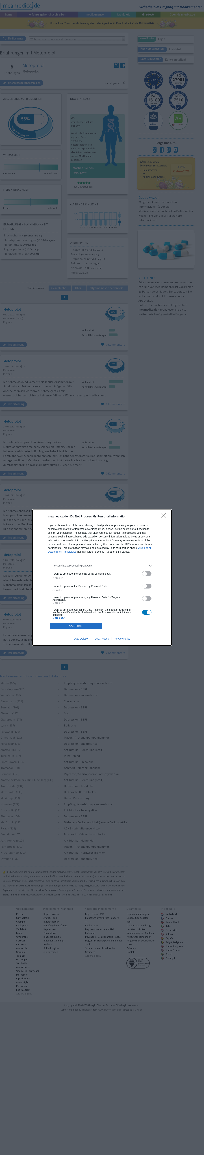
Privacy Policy (122, 638)
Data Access (102, 638)
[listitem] (102, 566)
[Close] (164, 516)
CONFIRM (76, 625)
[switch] (146, 573)
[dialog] (102, 577)
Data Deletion (81, 638)
